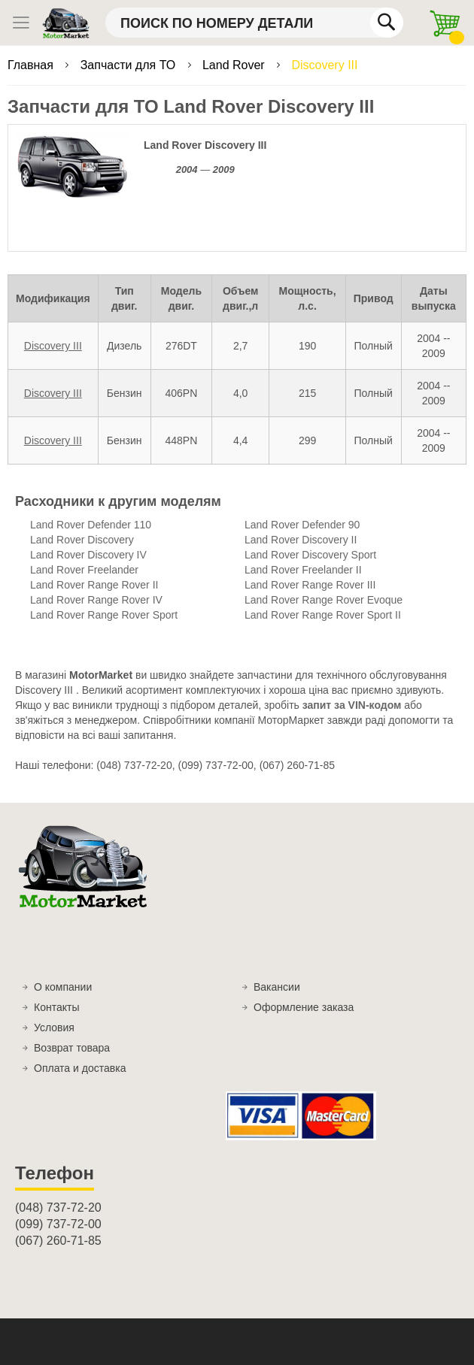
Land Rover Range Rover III (310, 585)
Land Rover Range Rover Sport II (323, 615)
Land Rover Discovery (82, 540)
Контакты (56, 1007)
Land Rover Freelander (84, 570)
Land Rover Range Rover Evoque (324, 600)
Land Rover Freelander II (303, 570)
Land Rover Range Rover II (94, 585)
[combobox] (254, 23)
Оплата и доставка (80, 1068)
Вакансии (277, 987)
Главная (32, 65)
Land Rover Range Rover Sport (104, 615)
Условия (54, 1027)
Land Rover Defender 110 (90, 525)
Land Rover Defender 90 (302, 525)
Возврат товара (72, 1048)
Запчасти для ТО (130, 65)
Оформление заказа (304, 1007)
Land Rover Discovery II (301, 540)
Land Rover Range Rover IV (96, 600)
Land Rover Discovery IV (88, 555)
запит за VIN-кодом (352, 705)
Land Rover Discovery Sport (310, 555)
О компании (63, 987)
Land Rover (235, 65)
